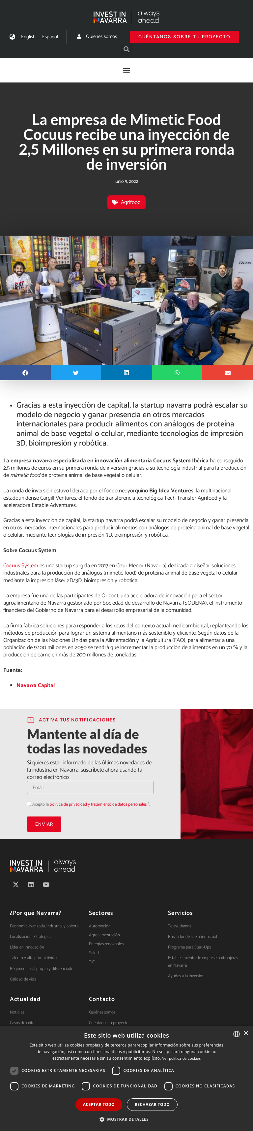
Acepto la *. (91, 804)
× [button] (245, 1033)
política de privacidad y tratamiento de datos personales (98, 804)
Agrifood (131, 202)
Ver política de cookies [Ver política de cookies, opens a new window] (181, 1058)
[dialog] (126, 1078)
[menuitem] (28, 36)
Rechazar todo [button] (152, 1104)
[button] (126, 49)
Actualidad (25, 999)
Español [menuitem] (50, 37)
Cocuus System (20, 565)
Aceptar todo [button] (99, 1104)
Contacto (102, 999)
